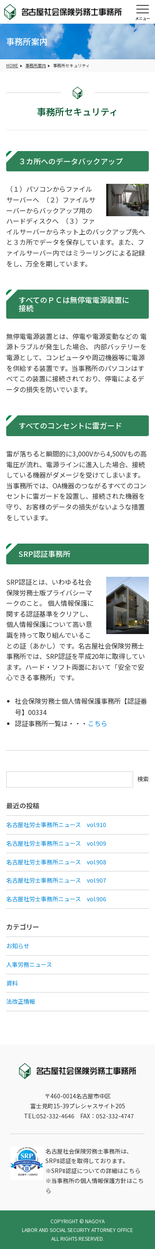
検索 (143, 779)
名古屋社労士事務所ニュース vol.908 (56, 862)
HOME (12, 65)
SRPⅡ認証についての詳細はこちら (96, 1170)
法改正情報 (20, 1001)
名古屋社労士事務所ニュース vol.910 (56, 824)
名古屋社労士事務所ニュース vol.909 (56, 843)
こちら (97, 723)
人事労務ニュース (29, 964)
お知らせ (17, 946)
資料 (12, 983)
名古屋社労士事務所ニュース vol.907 (56, 880)
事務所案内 (35, 65)
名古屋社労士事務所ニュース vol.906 (56, 899)
